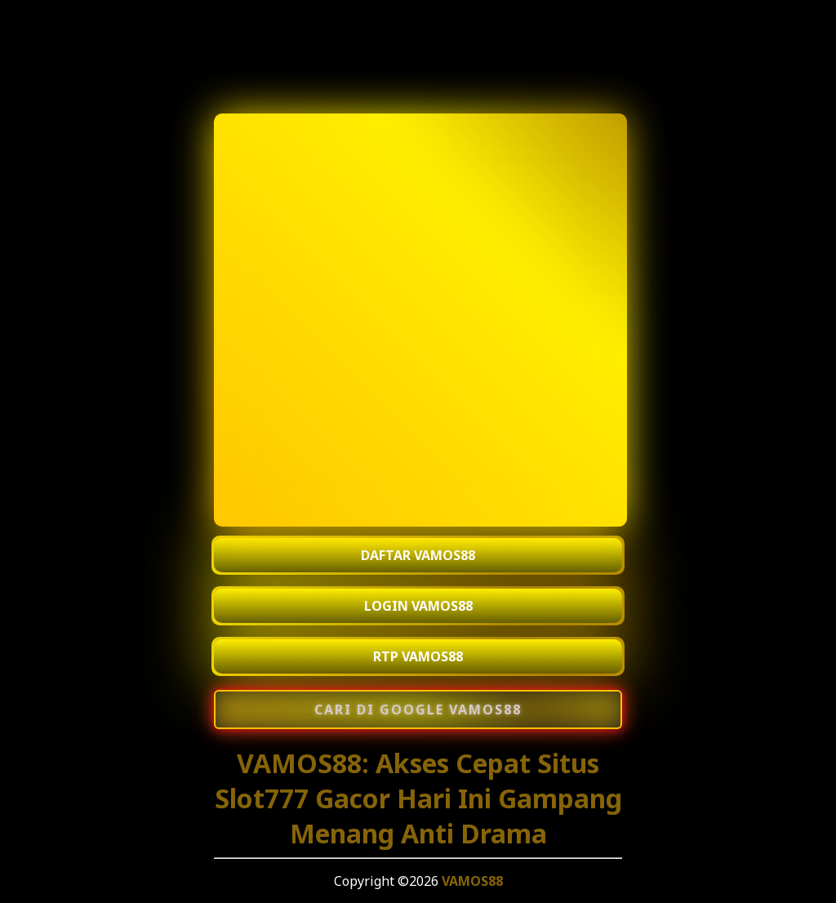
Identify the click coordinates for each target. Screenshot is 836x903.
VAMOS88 (472, 881)
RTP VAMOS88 (418, 656)
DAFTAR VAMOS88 (418, 555)
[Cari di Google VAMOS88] (418, 709)
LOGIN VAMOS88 (418, 606)
